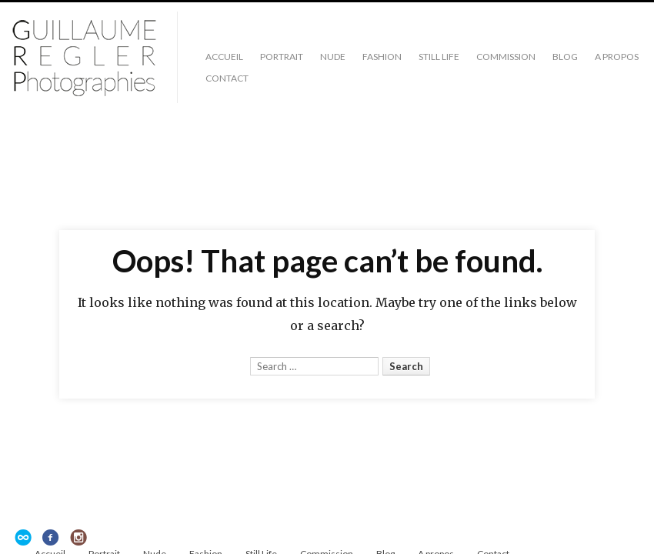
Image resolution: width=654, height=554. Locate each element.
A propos (617, 56)
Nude (332, 56)
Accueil (224, 56)
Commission (506, 56)
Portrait (281, 56)
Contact (227, 78)
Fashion (382, 56)
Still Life (439, 56)
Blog (565, 56)
